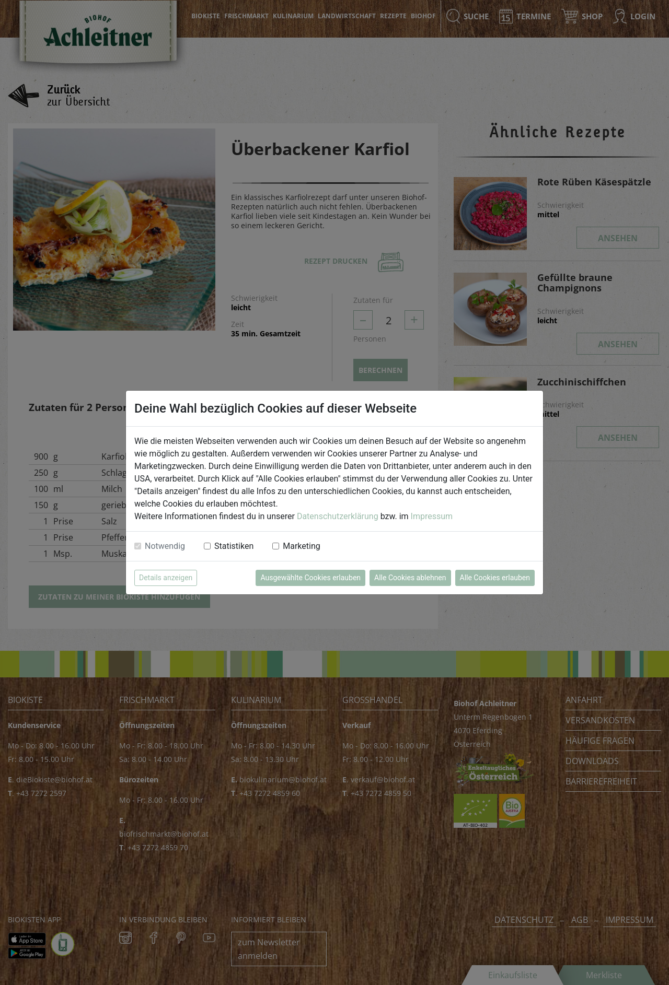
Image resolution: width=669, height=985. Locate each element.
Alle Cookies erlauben (495, 577)
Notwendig (165, 546)
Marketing (301, 546)
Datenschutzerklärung (337, 516)
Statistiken (233, 546)
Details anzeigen (165, 577)
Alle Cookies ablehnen (410, 577)
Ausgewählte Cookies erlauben (310, 577)
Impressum (432, 516)
